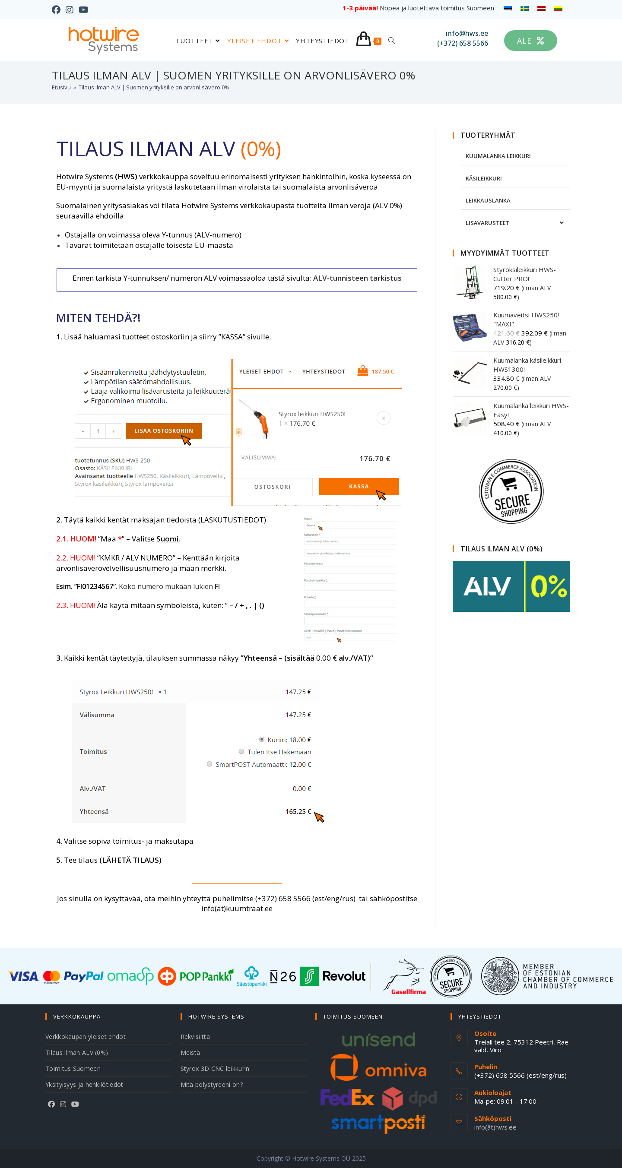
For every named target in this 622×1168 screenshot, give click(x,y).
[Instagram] (63, 1104)
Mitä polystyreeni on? (212, 1084)
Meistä (190, 1052)
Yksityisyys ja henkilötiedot (84, 1084)
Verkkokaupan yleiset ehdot (85, 1036)
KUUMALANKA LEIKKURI (498, 156)
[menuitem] (507, 8)
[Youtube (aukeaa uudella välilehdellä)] (83, 10)
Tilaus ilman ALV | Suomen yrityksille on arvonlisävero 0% (154, 87)
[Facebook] (51, 1104)
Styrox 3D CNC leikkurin (215, 1068)
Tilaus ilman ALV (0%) (76, 1052)
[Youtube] (75, 1104)
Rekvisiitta (195, 1036)
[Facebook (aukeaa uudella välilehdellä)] (57, 10)
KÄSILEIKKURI (484, 178)
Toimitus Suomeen (73, 1068)
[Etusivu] (61, 87)
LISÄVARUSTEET (488, 223)
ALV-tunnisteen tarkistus (357, 278)
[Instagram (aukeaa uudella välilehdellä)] (69, 10)
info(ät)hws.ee (495, 1127)
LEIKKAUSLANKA (488, 200)
